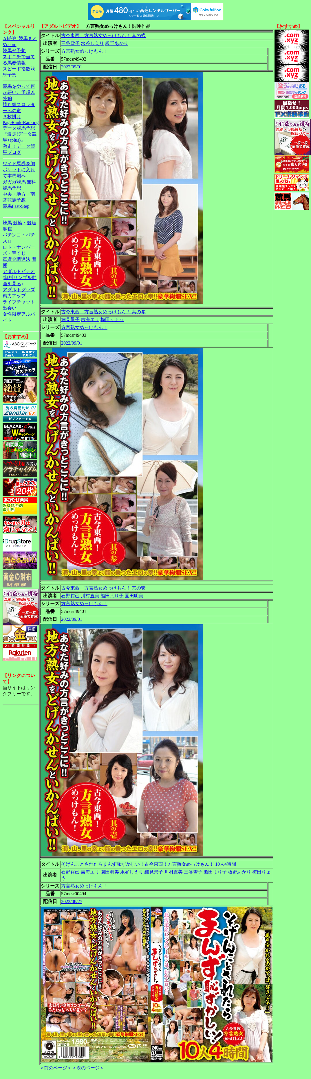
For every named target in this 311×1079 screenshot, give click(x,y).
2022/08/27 (71, 901)
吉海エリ (90, 319)
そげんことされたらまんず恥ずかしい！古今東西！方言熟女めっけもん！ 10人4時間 (148, 864)
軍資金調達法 (16, 259)
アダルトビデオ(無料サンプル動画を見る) (19, 277)
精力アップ (14, 295)
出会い (10, 307)
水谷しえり (92, 43)
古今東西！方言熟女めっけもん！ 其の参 (103, 311)
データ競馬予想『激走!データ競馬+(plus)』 (19, 134)
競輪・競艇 (24, 222)
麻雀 (7, 228)
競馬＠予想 (14, 50)
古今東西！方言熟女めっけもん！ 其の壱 (103, 587)
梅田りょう (112, 319)
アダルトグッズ (19, 289)
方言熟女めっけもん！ (84, 51)
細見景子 (70, 319)
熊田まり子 (112, 595)
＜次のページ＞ (88, 1067)
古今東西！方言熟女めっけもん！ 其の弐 (103, 35)
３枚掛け (12, 116)
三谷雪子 (70, 43)
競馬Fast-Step (16, 206)
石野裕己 (70, 595)
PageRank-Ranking (21, 122)
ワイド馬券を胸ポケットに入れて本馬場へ (19, 169)
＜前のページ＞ (55, 1067)
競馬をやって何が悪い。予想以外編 (19, 92)
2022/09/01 (71, 66)
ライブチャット (19, 301)
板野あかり (116, 43)
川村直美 (90, 595)
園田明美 (134, 595)
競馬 (7, 222)
